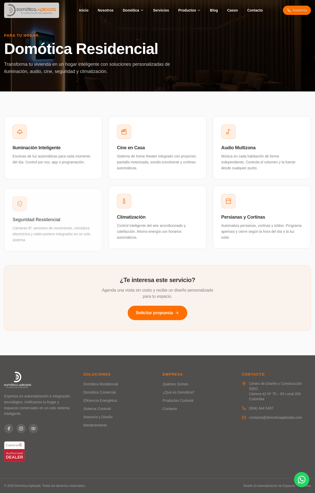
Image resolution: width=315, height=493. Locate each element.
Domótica (133, 10)
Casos (232, 10)
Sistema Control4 (97, 409)
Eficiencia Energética (100, 400)
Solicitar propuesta (157, 313)
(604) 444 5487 (261, 408)
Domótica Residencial (101, 384)
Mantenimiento (95, 425)
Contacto (255, 10)
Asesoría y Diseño (98, 417)
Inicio (84, 10)
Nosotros (105, 10)
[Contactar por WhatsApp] (301, 479)
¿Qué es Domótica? (179, 392)
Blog (214, 10)
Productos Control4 (178, 400)
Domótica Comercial (100, 392)
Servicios (161, 10)
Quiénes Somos (175, 384)
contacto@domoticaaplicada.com (275, 417)
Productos (189, 10)
